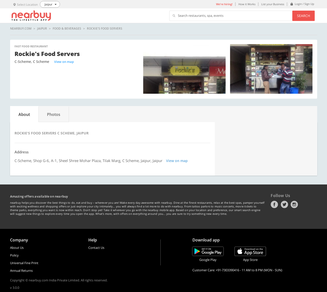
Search (303, 15)
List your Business (272, 4)
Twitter (284, 204)
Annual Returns (21, 270)
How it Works (246, 4)
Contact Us (96, 247)
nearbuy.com (20, 28)
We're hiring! (224, 4)
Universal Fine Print (24, 263)
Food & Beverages (67, 28)
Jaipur (42, 28)
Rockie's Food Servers (104, 28)
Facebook (274, 204)
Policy (14, 255)
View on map (64, 61)
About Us (17, 247)
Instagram (294, 204)
